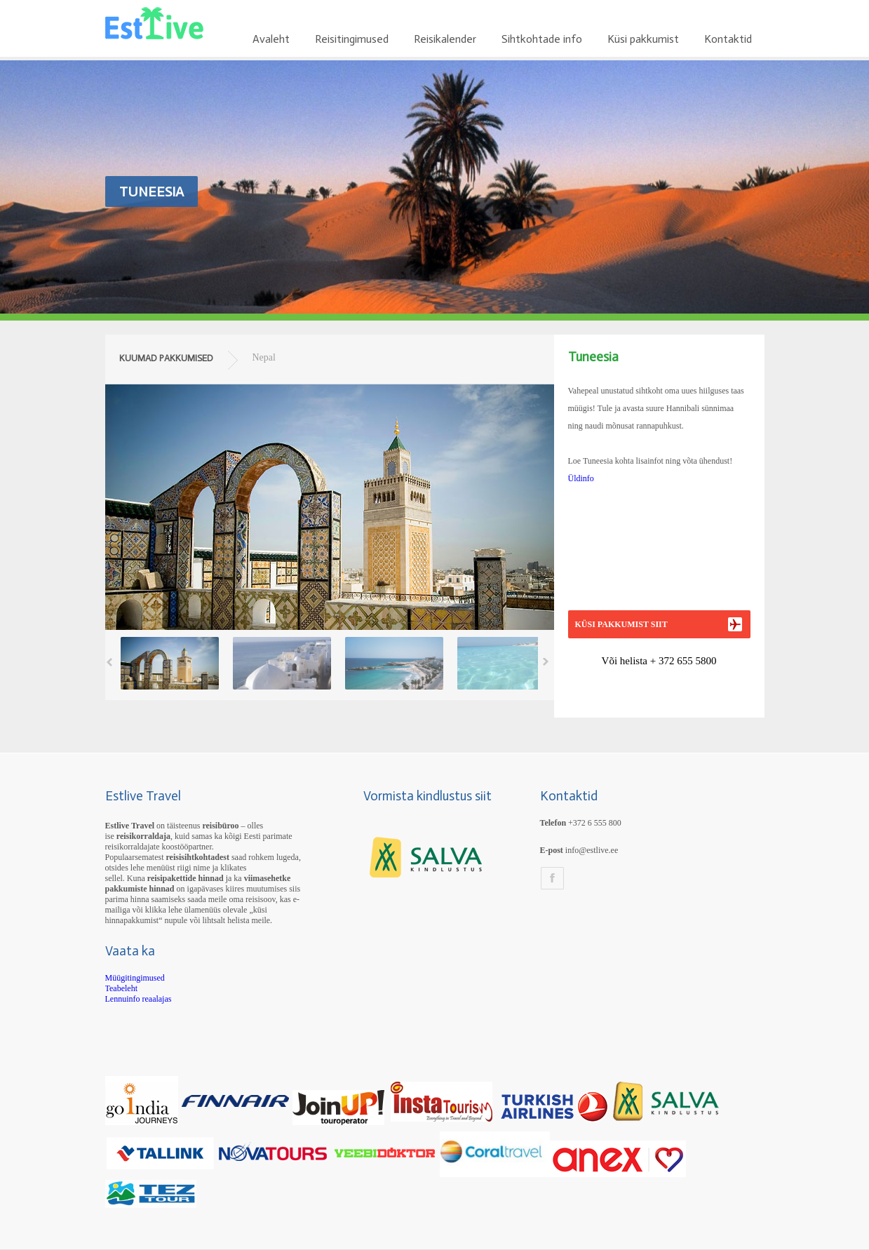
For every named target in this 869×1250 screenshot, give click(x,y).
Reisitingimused (352, 39)
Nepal (264, 357)
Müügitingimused (135, 978)
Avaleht (271, 39)
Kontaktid (728, 39)
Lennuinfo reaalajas (138, 999)
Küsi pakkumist (643, 39)
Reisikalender (445, 39)
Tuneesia (151, 191)
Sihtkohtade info (541, 39)
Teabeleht (121, 988)
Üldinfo (581, 478)
